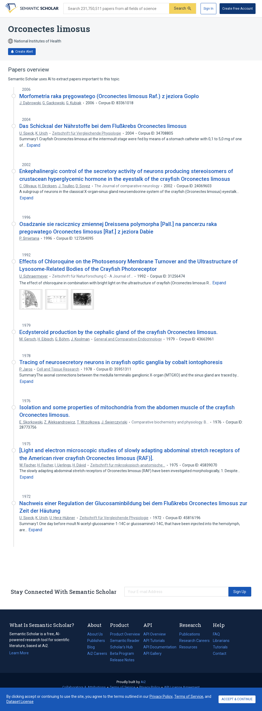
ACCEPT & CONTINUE (237, 699)
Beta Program (122, 653)
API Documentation (159, 647)
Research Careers (194, 640)
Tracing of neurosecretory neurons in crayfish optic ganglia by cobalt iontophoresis (121, 362)
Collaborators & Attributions (84, 687)
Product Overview (125, 634)
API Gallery (152, 653)
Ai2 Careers (97, 653)
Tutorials (220, 647)
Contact (219, 653)
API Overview (154, 634)
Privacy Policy (149, 687)
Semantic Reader (125, 640)
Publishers (96, 640)
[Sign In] (208, 8)
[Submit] (182, 8)
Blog (93, 647)
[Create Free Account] (238, 8)
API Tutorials (154, 640)
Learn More (19, 653)
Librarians (221, 640)
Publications (189, 634)
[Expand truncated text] (33, 145)
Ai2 (143, 682)
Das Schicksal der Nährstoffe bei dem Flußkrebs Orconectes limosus (103, 126)
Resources (188, 647)
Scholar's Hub (121, 647)
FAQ (216, 634)
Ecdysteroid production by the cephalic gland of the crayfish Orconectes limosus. (118, 332)
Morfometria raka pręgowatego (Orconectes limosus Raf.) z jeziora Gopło (109, 96)
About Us (95, 634)
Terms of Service (122, 687)
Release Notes (122, 660)
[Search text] (116, 8)
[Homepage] (31, 8)
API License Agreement (182, 687)
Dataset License (20, 701)
